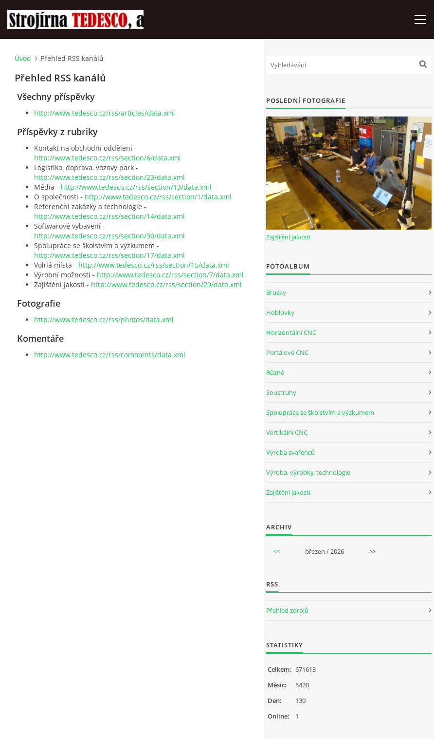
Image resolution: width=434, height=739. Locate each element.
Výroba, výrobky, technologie (308, 472)
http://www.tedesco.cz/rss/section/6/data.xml (107, 157)
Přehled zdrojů (287, 610)
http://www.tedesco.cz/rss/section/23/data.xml (109, 177)
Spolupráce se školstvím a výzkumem (320, 412)
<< (276, 551)
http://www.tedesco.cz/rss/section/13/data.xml (136, 187)
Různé (275, 372)
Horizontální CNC (291, 332)
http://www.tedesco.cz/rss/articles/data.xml (104, 112)
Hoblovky (280, 312)
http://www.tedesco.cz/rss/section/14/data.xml (109, 216)
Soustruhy (281, 392)
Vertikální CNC (286, 432)
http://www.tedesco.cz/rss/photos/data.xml (104, 319)
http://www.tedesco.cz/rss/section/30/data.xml (109, 235)
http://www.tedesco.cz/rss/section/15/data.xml (153, 265)
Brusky (276, 292)
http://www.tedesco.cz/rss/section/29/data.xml (166, 284)
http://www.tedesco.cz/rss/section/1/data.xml (158, 196)
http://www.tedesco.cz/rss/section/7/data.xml (170, 274)
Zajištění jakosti (288, 237)
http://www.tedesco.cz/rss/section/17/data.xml (109, 255)
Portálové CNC (287, 352)
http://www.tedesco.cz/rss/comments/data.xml (109, 354)
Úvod (23, 58)
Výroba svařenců (290, 452)
